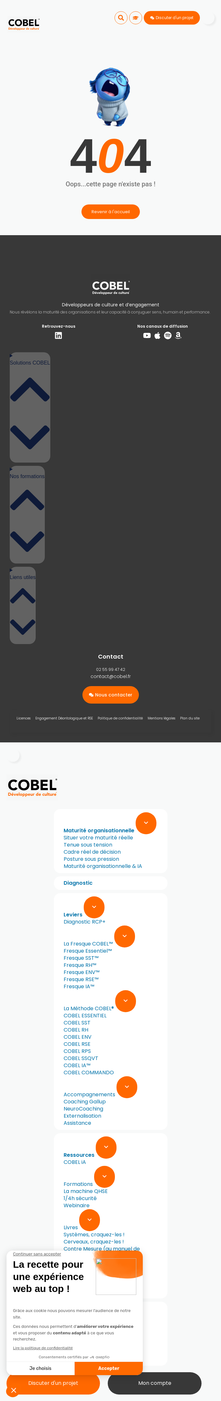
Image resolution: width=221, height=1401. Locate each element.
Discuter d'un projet (53, 1383)
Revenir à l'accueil (111, 211)
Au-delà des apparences (95, 1270)
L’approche (78, 1337)
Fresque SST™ (81, 958)
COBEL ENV (78, 1037)
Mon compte (154, 1383)
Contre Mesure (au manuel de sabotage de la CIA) (98, 1252)
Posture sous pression (91, 859)
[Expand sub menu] (146, 823)
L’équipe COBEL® (84, 1344)
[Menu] (208, 17)
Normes (74, 1277)
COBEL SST (77, 1022)
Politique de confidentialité (120, 718)
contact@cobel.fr (111, 676)
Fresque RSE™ (81, 979)
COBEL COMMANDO (89, 1072)
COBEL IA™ (77, 1065)
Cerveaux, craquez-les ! (94, 1241)
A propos (76, 1323)
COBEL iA (75, 1162)
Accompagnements (90, 1094)
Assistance (77, 1123)
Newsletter (78, 1291)
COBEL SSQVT (81, 1058)
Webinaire (77, 1205)
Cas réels (75, 1351)
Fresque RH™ (80, 965)
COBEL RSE (77, 1044)
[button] (121, 17)
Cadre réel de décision (92, 852)
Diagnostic (78, 883)
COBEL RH (76, 1030)
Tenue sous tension (88, 844)
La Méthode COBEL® (89, 1008)
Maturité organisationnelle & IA (103, 866)
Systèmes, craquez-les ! (94, 1234)
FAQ (69, 1359)
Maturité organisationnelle (100, 830)
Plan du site (190, 718)
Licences (24, 718)
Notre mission (81, 1330)
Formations (79, 1184)
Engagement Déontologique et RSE (64, 718)
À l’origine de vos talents (95, 1263)
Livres (71, 1227)
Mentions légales (161, 718)
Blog (69, 1284)
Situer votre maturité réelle (98, 837)
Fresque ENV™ (82, 972)
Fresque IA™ (79, 986)
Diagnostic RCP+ (84, 921)
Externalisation (82, 1116)
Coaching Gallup (85, 1101)
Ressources (80, 1155)
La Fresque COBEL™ (89, 943)
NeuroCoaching (83, 1108)
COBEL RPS (77, 1051)
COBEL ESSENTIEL (85, 1015)
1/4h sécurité (80, 1198)
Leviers (74, 914)
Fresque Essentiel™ (88, 951)
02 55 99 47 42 (110, 669)
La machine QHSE (86, 1191)
